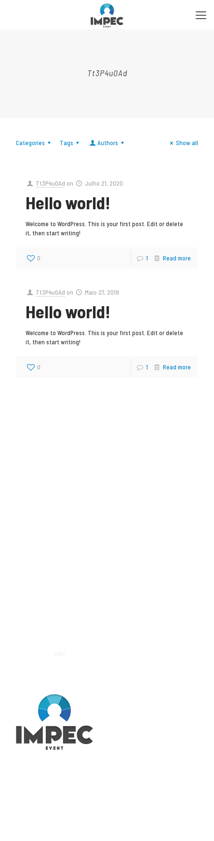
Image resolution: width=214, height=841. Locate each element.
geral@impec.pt (36, 501)
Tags (71, 143)
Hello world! (68, 202)
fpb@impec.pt (34, 581)
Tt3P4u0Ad (50, 183)
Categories (35, 143)
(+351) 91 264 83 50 (40, 572)
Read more (177, 258)
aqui (59, 653)
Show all (182, 143)
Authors (107, 143)
